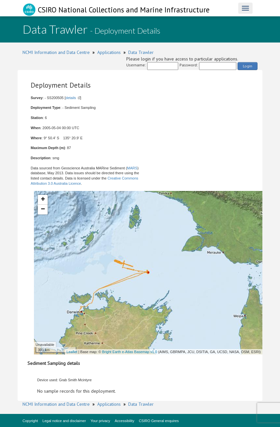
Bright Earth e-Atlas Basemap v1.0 (129, 352)
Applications (109, 52)
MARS (132, 168)
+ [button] (43, 200)
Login (247, 65)
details (71, 98)
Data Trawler (141, 52)
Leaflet (72, 352)
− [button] (43, 209)
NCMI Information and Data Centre (56, 52)
